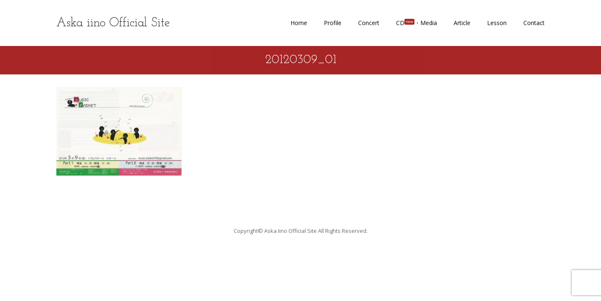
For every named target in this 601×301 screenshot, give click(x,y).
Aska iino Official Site (113, 23)
